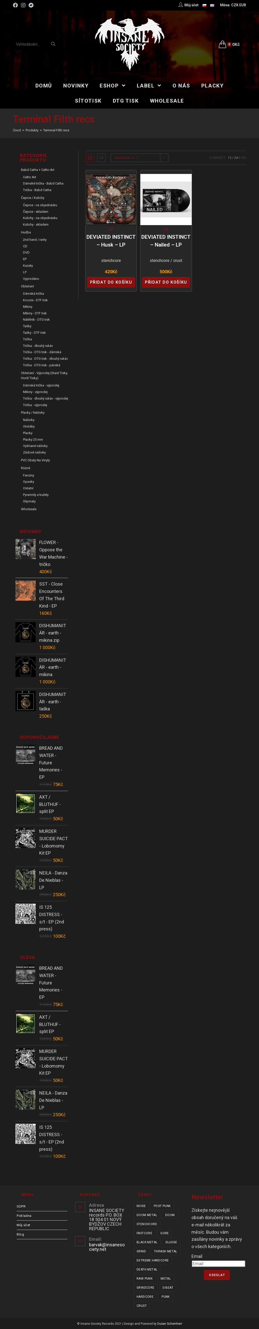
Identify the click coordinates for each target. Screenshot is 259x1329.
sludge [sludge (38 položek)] (171, 1242)
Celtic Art (29, 177)
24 (236, 158)
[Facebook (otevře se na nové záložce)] (16, 5)
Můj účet (23, 1225)
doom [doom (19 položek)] (170, 1215)
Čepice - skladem (35, 212)
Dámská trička (33, 293)
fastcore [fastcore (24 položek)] (144, 1233)
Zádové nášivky (34, 452)
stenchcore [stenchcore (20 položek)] (147, 1224)
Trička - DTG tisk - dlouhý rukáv (45, 358)
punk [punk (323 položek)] (166, 1296)
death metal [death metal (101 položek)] (147, 1269)
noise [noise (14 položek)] (141, 1206)
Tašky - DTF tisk (34, 333)
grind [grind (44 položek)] (141, 1251)
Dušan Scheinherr (169, 1323)
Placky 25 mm (33, 439)
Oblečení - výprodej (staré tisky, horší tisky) (44, 375)
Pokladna (24, 1216)
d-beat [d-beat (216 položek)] (168, 1287)
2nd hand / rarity (35, 239)
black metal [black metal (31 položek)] (147, 1242)
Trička (27, 339)
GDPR (21, 1206)
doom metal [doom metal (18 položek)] (147, 1215)
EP (25, 259)
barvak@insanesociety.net (107, 1247)
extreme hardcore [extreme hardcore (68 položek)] (153, 1260)
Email (196, 1256)
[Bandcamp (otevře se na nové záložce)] (31, 5)
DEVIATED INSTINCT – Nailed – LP (165, 241)
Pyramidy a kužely (36, 495)
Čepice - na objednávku (40, 205)
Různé (25, 468)
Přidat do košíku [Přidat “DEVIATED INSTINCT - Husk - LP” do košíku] (111, 282)
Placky (27, 433)
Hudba (26, 232)
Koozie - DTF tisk (35, 300)
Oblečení (27, 286)
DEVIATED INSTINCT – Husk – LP (111, 241)
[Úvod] (17, 130)
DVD (26, 252)
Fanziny (28, 475)
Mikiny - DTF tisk (35, 313)
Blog (20, 1234)
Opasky (28, 482)
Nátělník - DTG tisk (36, 319)
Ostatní (28, 488)
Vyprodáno (31, 279)
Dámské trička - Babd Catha (43, 183)
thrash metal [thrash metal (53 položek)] (165, 1251)
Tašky (27, 326)
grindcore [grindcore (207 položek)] (146, 1287)
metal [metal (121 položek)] (166, 1278)
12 (229, 158)
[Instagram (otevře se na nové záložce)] (23, 5)
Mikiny (27, 307)
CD (25, 246)
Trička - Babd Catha (37, 190)
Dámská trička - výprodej (41, 385)
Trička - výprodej (35, 405)
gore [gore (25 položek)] (164, 1233)
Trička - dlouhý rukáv (38, 346)
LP (111, 229)
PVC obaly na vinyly (35, 460)
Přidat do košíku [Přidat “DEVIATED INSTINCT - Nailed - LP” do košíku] (166, 282)
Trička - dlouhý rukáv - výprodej (45, 398)
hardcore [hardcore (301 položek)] (145, 1296)
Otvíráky (29, 426)
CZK (235, 5)
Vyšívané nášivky (35, 446)
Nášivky (28, 420)
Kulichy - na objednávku (40, 218)
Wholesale (28, 509)
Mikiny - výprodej (35, 392)
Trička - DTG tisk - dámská (42, 352)
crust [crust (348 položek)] (142, 1306)
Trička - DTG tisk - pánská (41, 365)
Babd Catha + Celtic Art (37, 170)
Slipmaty (29, 501)
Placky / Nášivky (33, 412)
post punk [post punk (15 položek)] (162, 1206)
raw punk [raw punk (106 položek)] (145, 1278)
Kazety (28, 265)
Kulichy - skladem (36, 224)
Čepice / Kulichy (32, 198)
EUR (242, 5)
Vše (243, 158)
